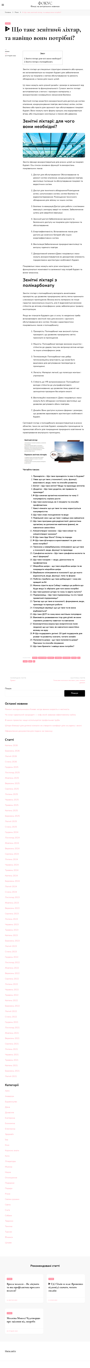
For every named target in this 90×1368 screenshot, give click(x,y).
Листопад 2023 (12, 897)
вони (35, 658)
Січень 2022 (11, 1016)
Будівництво (11, 1101)
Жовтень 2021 (12, 1033)
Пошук (8, 688)
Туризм (8, 1231)
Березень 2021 (12, 1071)
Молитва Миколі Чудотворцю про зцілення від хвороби (23, 1320)
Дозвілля (9, 1112)
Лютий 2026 (11, 756)
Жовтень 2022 (12, 968)
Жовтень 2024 (12, 843)
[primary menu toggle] (3, 5)
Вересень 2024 (12, 848)
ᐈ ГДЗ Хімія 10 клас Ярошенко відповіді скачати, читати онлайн (65, 1287)
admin (7, 51)
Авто (7, 1090)
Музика (8, 1166)
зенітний (42, 658)
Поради (8, 1188)
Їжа (6, 1139)
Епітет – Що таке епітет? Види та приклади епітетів (59, 485)
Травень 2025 (11, 805)
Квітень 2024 (11, 875)
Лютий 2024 (11, 886)
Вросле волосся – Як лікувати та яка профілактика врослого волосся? (23, 1287)
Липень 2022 (11, 984)
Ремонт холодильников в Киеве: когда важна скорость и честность (37, 709)
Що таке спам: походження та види (51, 514)
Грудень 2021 (11, 1022)
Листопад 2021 (12, 1027)
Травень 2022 (11, 995)
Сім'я (7, 1210)
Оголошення (11, 1177)
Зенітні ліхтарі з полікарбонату (38, 62)
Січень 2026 (11, 761)
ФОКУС (45, 3)
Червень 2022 (12, 989)
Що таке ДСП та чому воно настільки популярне (57, 614)
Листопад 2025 (12, 772)
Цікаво (8, 1242)
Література (10, 1161)
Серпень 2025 (12, 788)
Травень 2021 (11, 1060)
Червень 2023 (12, 924)
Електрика (10, 1128)
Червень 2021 (12, 1054)
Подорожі (9, 1183)
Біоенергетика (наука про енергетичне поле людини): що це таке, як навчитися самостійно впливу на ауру (56, 627)
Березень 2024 (12, 881)
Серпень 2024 (12, 854)
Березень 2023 (12, 940)
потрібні (66, 658)
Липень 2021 (11, 1049)
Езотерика (10, 1118)
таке (25, 661)
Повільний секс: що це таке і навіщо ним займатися (58, 518)
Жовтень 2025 (12, 778)
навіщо (58, 658)
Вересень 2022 (12, 973)
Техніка (8, 1226)
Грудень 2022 (11, 957)
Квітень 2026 (11, 745)
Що (30, 661)
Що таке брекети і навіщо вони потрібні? (53, 646)
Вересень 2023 (12, 908)
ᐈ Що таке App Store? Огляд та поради (52, 537)
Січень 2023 (11, 951)
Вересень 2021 (12, 1038)
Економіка (10, 1123)
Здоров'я (9, 1134)
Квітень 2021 (11, 1065)
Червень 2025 (12, 799)
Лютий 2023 (11, 946)
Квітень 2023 (11, 935)
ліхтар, (50, 658)
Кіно (7, 1145)
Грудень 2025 (11, 767)
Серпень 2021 (12, 1043)
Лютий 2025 (11, 821)
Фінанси (9, 1237)
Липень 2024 (11, 859)
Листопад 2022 (12, 962)
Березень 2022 (12, 1006)
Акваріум (9, 1096)
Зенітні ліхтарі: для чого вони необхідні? (42, 58)
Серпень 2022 (12, 978)
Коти (7, 1156)
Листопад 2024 (12, 837)
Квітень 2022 (11, 1000)
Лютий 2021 (11, 1076)
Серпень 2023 (12, 913)
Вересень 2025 (12, 783)
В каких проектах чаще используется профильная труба (32, 720)
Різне (8, 23)
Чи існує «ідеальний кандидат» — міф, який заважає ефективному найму (40, 714)
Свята (8, 1204)
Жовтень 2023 (12, 902)
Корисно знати (12, 1150)
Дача (7, 1107)
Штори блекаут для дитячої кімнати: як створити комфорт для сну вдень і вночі (43, 725)
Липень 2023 (11, 919)
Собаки (8, 1215)
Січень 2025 (11, 826)
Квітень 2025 (11, 810)
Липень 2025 (11, 794)
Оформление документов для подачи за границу (28, 731)
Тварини (9, 1221)
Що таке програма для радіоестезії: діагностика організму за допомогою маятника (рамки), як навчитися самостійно (57, 524)
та (79, 658)
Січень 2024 (11, 892)
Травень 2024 (11, 870)
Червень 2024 (12, 864)
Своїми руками (12, 1199)
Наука (8, 1172)
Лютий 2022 (11, 1011)
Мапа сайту (10, 1351)
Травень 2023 (11, 930)
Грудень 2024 (11, 832)
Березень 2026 (12, 751)
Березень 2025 (12, 816)
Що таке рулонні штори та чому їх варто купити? (57, 591)
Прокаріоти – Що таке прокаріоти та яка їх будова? (58, 476)
